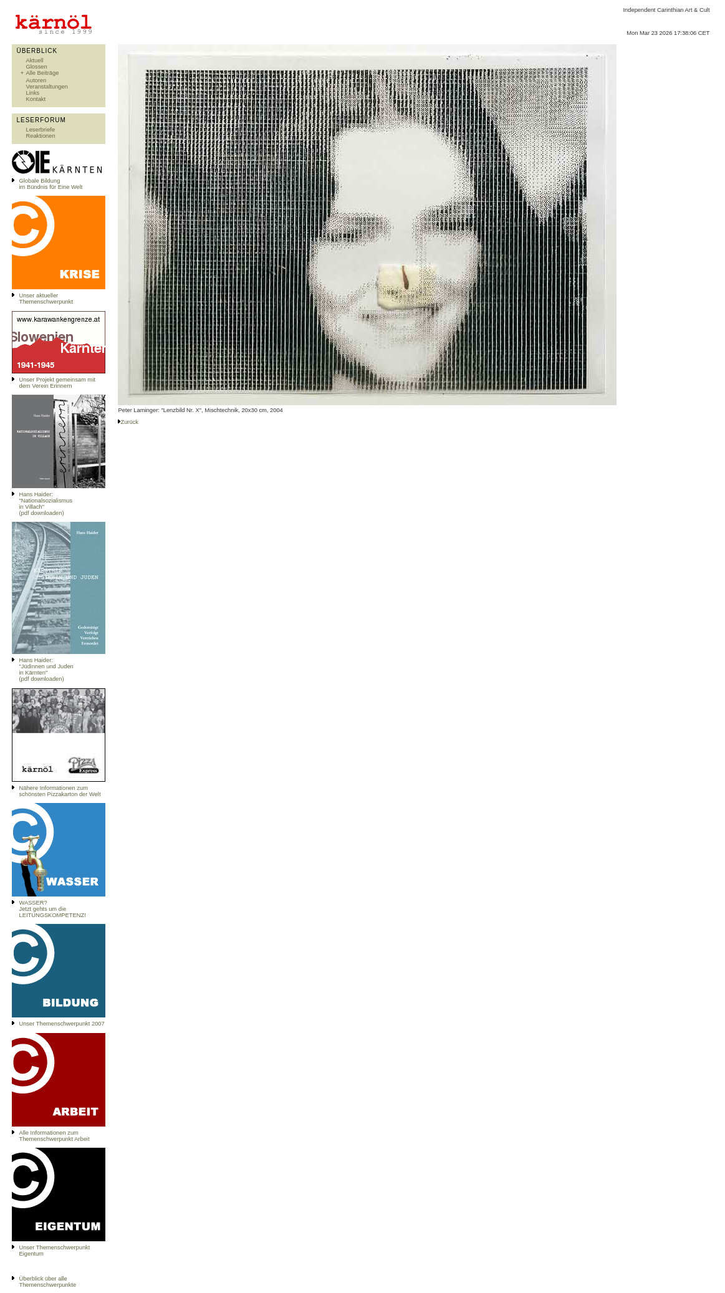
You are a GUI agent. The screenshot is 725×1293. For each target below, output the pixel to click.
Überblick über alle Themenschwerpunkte (47, 1282)
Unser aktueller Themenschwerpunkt (46, 298)
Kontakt (36, 99)
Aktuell (34, 60)
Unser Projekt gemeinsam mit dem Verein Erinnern (57, 383)
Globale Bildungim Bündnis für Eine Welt (50, 184)
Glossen (36, 67)
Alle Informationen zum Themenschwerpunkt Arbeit (54, 1136)
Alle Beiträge (42, 73)
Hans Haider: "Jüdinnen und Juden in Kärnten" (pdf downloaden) (46, 669)
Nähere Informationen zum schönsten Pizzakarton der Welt (59, 791)
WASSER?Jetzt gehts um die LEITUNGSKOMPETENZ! (52, 909)
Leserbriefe (40, 130)
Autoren (36, 80)
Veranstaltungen (46, 87)
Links (32, 93)
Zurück (129, 422)
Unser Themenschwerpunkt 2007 (61, 1024)
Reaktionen (40, 136)
